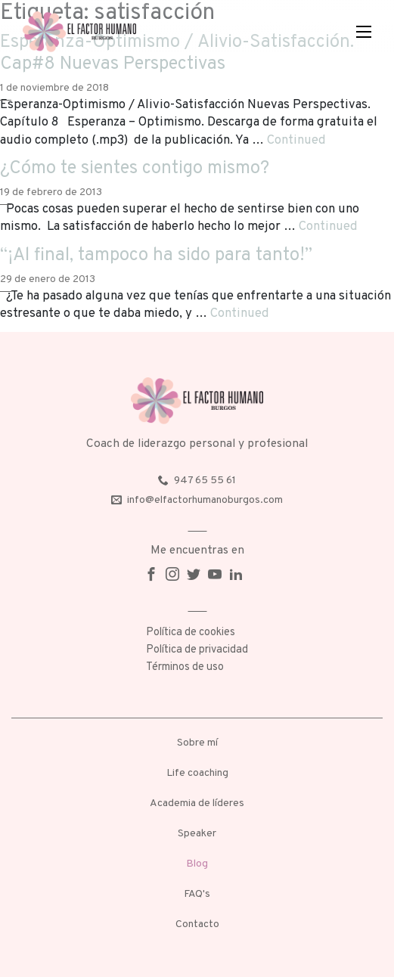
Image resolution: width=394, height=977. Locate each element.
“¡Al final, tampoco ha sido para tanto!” (156, 255)
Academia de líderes (197, 803)
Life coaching (197, 773)
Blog (197, 864)
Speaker (197, 833)
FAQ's (197, 894)
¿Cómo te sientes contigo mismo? (134, 168)
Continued (296, 140)
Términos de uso (185, 667)
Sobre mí (197, 743)
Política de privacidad (197, 650)
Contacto (197, 924)
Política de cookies (190, 632)
